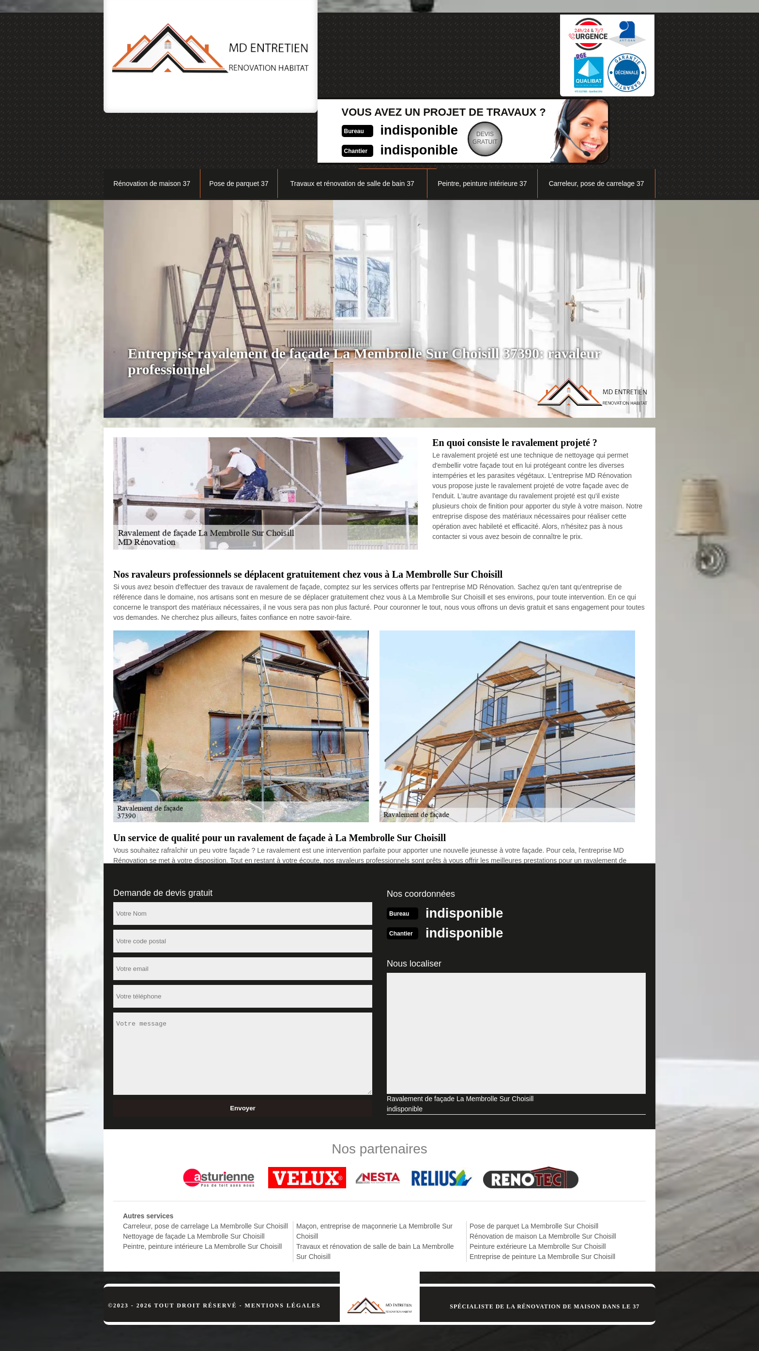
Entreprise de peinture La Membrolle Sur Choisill (542, 1206)
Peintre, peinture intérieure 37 (482, 134)
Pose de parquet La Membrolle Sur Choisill (534, 1175)
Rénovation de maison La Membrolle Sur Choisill (543, 1185)
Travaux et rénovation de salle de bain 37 (352, 134)
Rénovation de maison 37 (151, 134)
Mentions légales (283, 1254)
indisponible (358, 52)
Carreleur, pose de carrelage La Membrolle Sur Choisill (205, 1175)
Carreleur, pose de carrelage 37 (596, 134)
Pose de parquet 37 (238, 134)
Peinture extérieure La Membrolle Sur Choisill (538, 1195)
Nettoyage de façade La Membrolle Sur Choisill (194, 1185)
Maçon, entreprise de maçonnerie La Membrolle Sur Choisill (374, 1180)
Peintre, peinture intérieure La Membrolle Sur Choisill (202, 1195)
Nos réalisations (546, 110)
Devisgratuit (427, 60)
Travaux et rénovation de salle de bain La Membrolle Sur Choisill (375, 1201)
